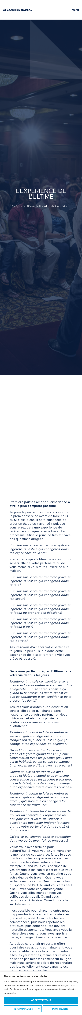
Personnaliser (23, 1008)
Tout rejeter (60, 1008)
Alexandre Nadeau (18, 9)
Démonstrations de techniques (44, 206)
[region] (41, 993)
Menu (75, 10)
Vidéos (66, 206)
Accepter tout (41, 1000)
